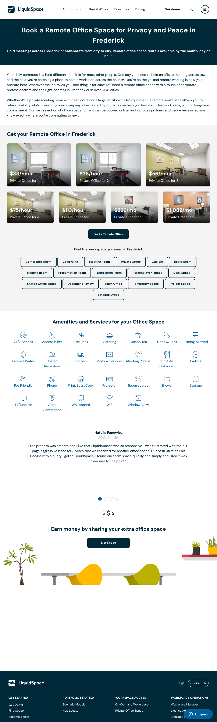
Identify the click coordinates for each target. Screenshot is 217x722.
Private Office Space (129, 711)
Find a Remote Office (108, 234)
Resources (121, 9)
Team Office (113, 284)
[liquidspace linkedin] (182, 683)
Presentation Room (72, 273)
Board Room (182, 262)
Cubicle (157, 262)
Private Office (131, 262)
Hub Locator (71, 711)
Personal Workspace (147, 273)
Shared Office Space (42, 284)
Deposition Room (109, 273)
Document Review (81, 284)
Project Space (180, 284)
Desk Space (181, 273)
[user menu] (205, 9)
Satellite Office (108, 295)
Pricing (140, 9)
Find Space (16, 711)
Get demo (172, 9)
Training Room (37, 273)
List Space (108, 543)
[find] (191, 9)
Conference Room (38, 262)
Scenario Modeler (75, 705)
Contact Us (198, 683)
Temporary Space (146, 284)
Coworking (70, 262)
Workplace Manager (184, 705)
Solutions (70, 9)
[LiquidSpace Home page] (26, 9)
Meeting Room (99, 262)
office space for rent (78, 110)
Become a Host (18, 717)
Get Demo (15, 705)
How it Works (98, 9)
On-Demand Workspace (132, 705)
